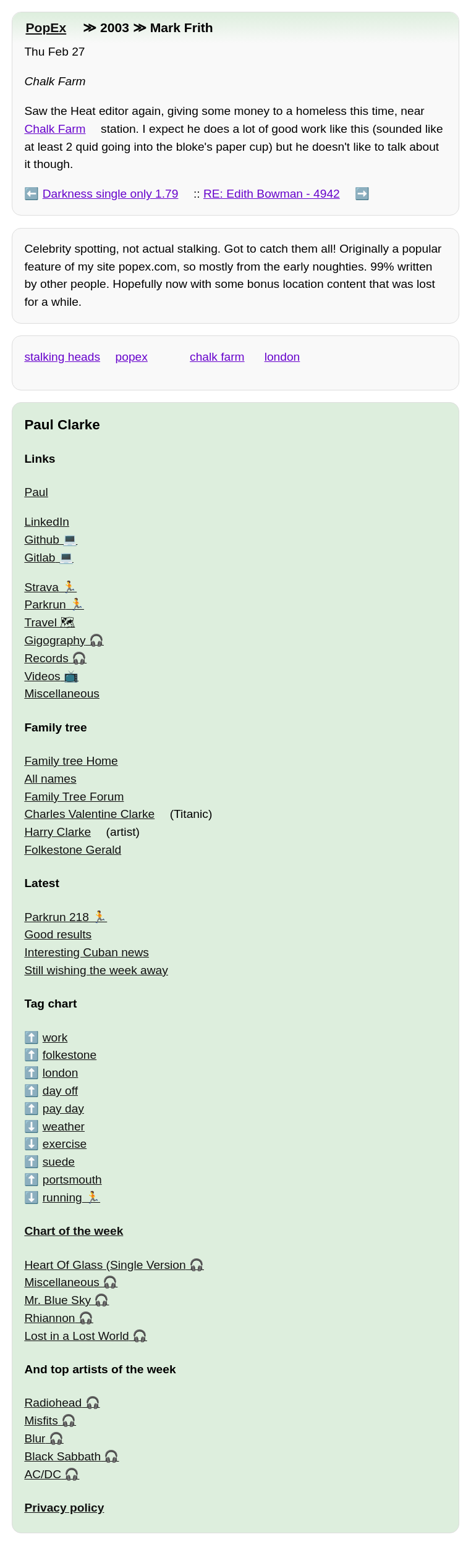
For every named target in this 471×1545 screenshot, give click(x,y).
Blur (34, 1438)
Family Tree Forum (74, 796)
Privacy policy (64, 1507)
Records (46, 658)
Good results (57, 934)
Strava (41, 587)
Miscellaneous (62, 693)
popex (132, 356)
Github (41, 539)
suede (59, 1161)
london (282, 356)
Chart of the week (73, 1230)
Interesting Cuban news (86, 952)
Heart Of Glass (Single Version (104, 1264)
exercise (65, 1143)
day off (60, 1090)
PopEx (45, 27)
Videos (42, 676)
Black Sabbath (62, 1456)
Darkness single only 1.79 (111, 193)
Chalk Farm (54, 128)
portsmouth (72, 1179)
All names (50, 778)
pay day (63, 1108)
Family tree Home (70, 760)
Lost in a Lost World (76, 1335)
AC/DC (42, 1474)
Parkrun (45, 604)
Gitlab (39, 557)
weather (64, 1126)
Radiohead (53, 1402)
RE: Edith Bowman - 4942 (271, 193)
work (55, 1037)
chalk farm (217, 356)
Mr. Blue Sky (57, 1300)
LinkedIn (46, 521)
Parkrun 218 (56, 917)
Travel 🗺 (49, 622)
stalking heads (62, 356)
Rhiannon (49, 1317)
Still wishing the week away (96, 970)
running (62, 1197)
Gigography (54, 640)
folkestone (69, 1054)
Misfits (40, 1420)
